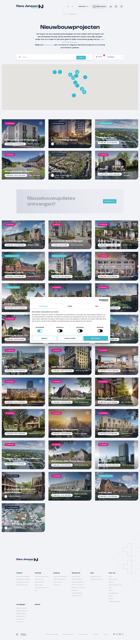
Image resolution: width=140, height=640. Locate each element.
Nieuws (111, 590)
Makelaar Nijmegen (21, 607)
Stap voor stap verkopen (42, 576)
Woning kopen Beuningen (23, 579)
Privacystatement (83, 634)
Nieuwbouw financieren (78, 587)
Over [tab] (96, 306)
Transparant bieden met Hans (42, 589)
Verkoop (38, 572)
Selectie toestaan (70, 338)
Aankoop (56, 572)
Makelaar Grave (20, 616)
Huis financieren (57, 581)
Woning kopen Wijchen (22, 581)
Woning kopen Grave (22, 584)
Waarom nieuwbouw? (78, 584)
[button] (70, 75)
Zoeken (86, 57)
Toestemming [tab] (43, 306)
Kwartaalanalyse (113, 592)
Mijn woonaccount (77, 595)
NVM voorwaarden (68, 634)
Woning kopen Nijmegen (23, 576)
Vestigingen (20, 604)
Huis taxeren (57, 584)
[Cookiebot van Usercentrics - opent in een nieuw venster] (100, 300)
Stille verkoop (39, 584)
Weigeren (44, 338)
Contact (111, 598)
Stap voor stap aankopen (60, 576)
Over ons (112, 572)
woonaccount (52, 45)
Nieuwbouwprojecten (78, 581)
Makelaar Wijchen (21, 613)
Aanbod (19, 572)
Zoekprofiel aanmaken (59, 579)
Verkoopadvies (39, 579)
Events (110, 595)
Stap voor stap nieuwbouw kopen (77, 578)
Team (110, 576)
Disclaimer (96, 634)
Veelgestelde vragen (114, 601)
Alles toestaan (95, 338)
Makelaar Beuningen (22, 610)
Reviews (111, 581)
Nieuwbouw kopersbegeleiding (77, 591)
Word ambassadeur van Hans (115, 586)
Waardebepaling (39, 581)
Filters (100, 56)
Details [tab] (70, 306)
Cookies (106, 634)
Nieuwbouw (76, 572)
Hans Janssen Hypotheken (20, 620)
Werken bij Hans (113, 579)
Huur (92, 572)
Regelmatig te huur (95, 576)
